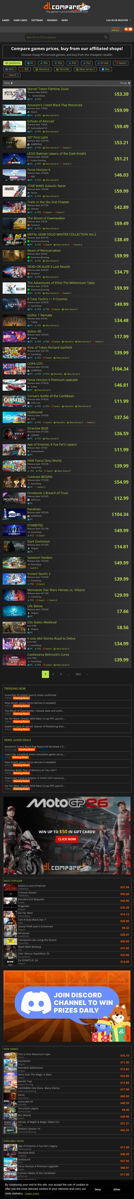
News (65, 20)
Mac (106, 69)
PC (30, 63)
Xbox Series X (85, 69)
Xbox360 (62, 69)
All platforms (12, 63)
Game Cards (20, 20)
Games (5, 20)
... (69, 674)
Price (125, 83)
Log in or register (117, 20)
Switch (120, 63)
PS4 (58, 63)
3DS (25, 69)
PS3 (72, 63)
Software (37, 20)
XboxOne (42, 69)
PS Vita (103, 63)
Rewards (52, 20)
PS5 (44, 63)
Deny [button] (98, 1189)
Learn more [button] (32, 1193)
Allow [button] (116, 1189)
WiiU (9, 69)
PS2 (87, 63)
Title (8, 83)
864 (78, 674)
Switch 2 (11, 75)
